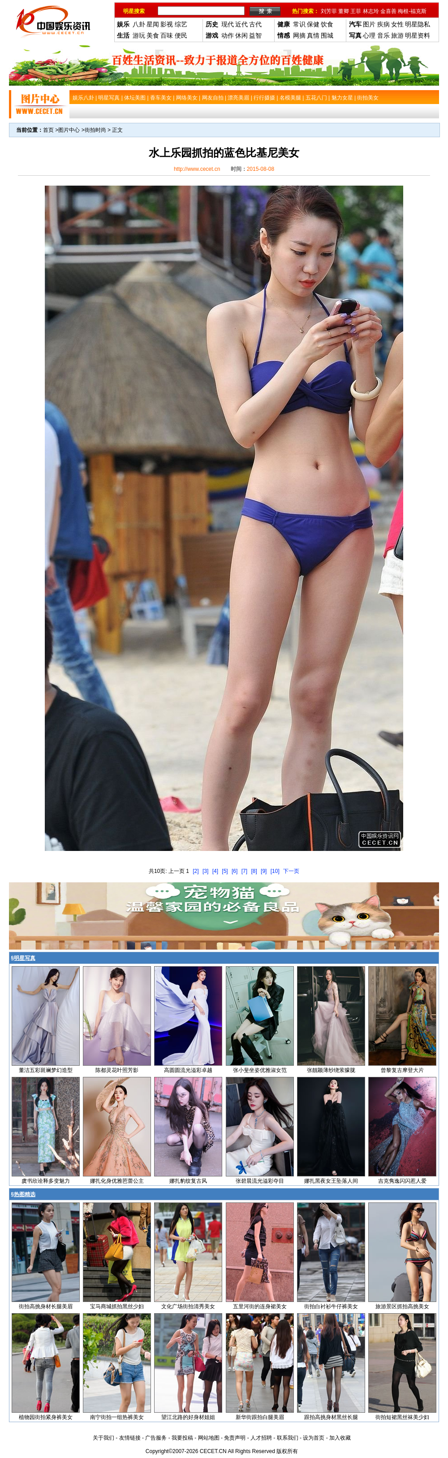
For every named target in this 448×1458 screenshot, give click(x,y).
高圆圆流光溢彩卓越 (188, 1070)
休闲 (241, 35)
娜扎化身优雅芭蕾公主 (117, 1181)
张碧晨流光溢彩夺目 (260, 1181)
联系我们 (287, 1438)
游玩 (139, 35)
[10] (275, 871)
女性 (397, 24)
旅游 (397, 35)
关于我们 (103, 1438)
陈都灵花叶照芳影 (116, 1070)
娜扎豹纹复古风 (188, 1181)
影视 (166, 24)
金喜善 (388, 11)
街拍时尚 (95, 130)
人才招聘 (261, 1438)
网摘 (299, 35)
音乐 (383, 35)
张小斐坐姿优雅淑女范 (260, 1070)
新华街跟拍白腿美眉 (260, 1417)
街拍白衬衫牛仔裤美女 (331, 1306)
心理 (369, 35)
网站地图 (209, 1438)
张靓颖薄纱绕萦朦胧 (331, 1070)
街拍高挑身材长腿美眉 (46, 1306)
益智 (255, 35)
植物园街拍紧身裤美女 (46, 1417)
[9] (264, 871)
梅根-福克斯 (412, 11)
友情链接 (130, 1438)
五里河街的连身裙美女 (260, 1306)
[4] (215, 871)
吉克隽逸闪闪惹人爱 (402, 1181)
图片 (369, 24)
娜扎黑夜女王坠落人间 (331, 1181)
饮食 (327, 24)
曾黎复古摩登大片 (402, 1070)
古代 (255, 24)
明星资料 (417, 35)
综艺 (181, 24)
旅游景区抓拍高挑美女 (402, 1306)
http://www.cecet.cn (197, 169)
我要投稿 (182, 1438)
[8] (254, 871)
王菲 (355, 11)
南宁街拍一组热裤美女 (117, 1417)
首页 (48, 130)
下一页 (291, 871)
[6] (234, 871)
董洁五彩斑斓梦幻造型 (46, 1070)
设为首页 (313, 1438)
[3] (205, 871)
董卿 (343, 11)
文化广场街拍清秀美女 (188, 1306)
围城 (327, 35)
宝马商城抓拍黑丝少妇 (117, 1306)
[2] (195, 871)
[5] (225, 871)
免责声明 (235, 1438)
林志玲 (371, 11)
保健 (313, 24)
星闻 (152, 24)
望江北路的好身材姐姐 (188, 1417)
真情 (313, 35)
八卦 (139, 24)
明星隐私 (417, 24)
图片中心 (69, 130)
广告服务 (156, 1438)
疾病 (383, 24)
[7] (244, 871)
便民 (181, 35)
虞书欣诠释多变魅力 (46, 1181)
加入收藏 (340, 1438)
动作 (227, 35)
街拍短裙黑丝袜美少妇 (402, 1417)
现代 (227, 24)
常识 (299, 24)
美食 (152, 35)
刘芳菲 (329, 11)
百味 (166, 35)
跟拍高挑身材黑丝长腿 (331, 1417)
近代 (241, 24)
